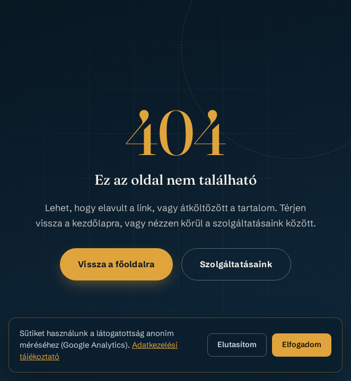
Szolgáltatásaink (236, 264)
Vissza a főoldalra (116, 264)
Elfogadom (301, 344)
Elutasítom (237, 344)
